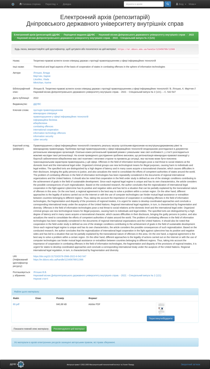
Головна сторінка (30, 4)
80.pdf (16, 304)
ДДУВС (37, 104)
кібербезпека (40, 123)
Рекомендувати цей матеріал (68, 328)
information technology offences (49, 133)
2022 (191, 34)
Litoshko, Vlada (41, 79)
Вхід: (181, 4)
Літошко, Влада (41, 72)
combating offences (43, 126)
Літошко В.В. (40, 272)
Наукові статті (40, 278)
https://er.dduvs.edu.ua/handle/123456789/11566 (58, 259)
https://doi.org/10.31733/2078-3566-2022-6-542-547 (59, 256)
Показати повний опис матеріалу (31, 328)
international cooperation (45, 129)
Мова (192, 4)
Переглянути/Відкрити (160, 318)
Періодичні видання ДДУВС (79, 34)
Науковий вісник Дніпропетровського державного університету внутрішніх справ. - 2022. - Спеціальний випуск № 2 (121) (86, 38)
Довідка (67, 4)
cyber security (40, 139)
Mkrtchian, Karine (42, 82)
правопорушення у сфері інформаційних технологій (60, 116)
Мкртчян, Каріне (41, 76)
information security (43, 136)
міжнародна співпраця (45, 113)
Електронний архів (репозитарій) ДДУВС (37, 34)
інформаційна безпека (45, 120)
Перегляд (51, 4)
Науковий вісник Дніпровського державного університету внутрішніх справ (142, 34)
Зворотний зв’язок (190, 364)
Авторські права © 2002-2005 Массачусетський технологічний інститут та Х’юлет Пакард (100, 365)
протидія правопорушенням (48, 110)
